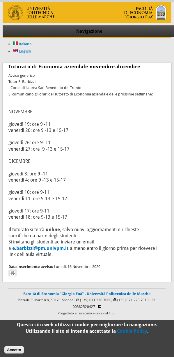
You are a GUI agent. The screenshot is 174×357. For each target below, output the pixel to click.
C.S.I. (112, 313)
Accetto (14, 351)
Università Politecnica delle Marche (119, 294)
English (22, 51)
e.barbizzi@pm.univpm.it (40, 248)
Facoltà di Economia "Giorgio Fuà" (53, 294)
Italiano (22, 44)
